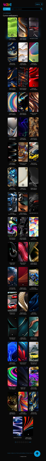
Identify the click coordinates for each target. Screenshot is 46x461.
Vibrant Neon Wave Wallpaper (23, 139)
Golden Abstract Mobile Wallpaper (33, 263)
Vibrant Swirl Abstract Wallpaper (23, 413)
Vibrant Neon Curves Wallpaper (33, 64)
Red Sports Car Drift (34, 38)
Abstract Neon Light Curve (12, 263)
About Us (13, 453)
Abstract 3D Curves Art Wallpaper (23, 164)
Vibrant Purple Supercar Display (33, 388)
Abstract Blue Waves (18, 437)
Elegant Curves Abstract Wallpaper (23, 288)
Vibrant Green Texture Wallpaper (12, 39)
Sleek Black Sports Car (33, 213)
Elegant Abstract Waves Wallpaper (23, 39)
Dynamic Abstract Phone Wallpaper (23, 89)
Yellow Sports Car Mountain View (33, 363)
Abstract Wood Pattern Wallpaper (33, 139)
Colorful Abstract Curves (34, 238)
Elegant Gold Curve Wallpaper (23, 189)
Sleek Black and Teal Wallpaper (12, 338)
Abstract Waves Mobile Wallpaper (33, 338)
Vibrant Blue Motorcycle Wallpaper (34, 288)
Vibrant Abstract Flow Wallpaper (12, 238)
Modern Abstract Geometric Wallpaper (23, 214)
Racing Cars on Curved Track (12, 313)
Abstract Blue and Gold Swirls (12, 64)
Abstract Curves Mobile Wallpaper (12, 139)
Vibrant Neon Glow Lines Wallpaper (12, 388)
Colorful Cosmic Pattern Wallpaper (12, 114)
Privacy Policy (29, 453)
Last (30, 442)
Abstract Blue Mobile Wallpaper (12, 363)
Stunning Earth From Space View (12, 288)
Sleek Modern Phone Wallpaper (12, 164)
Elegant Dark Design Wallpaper (23, 338)
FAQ (34, 453)
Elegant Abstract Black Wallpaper (34, 189)
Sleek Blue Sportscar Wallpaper (12, 214)
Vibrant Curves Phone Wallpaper (28, 438)
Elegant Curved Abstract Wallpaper (23, 313)
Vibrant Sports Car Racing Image (33, 164)
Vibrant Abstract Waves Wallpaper (23, 114)
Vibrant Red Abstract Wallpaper (33, 89)
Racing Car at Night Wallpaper (12, 413)
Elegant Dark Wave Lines (23, 388)
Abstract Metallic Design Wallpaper (23, 238)
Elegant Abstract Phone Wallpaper (12, 89)
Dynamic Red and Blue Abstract (23, 363)
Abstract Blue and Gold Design (34, 413)
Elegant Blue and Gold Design (12, 189)
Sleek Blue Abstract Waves (34, 313)
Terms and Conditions (20, 453)
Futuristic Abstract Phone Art (33, 114)
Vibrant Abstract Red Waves (23, 263)
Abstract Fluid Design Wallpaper (23, 64)
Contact (8, 453)
